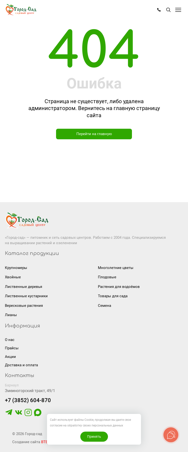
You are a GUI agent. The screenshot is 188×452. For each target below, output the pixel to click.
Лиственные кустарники (26, 296)
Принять (94, 436)
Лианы (11, 315)
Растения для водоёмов (119, 286)
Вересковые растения (24, 305)
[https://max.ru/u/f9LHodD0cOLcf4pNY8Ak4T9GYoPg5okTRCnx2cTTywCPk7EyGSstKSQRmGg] (37, 415)
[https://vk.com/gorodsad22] (18, 415)
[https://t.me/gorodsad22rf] (9, 415)
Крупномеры (16, 268)
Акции (10, 356)
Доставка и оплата (21, 365)
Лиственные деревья (23, 286)
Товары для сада (113, 296)
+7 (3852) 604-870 (28, 400)
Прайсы (12, 348)
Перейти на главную (94, 134)
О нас (9, 340)
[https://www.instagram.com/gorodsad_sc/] (28, 415)
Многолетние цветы (115, 268)
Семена (104, 305)
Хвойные (13, 277)
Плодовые (107, 277)
